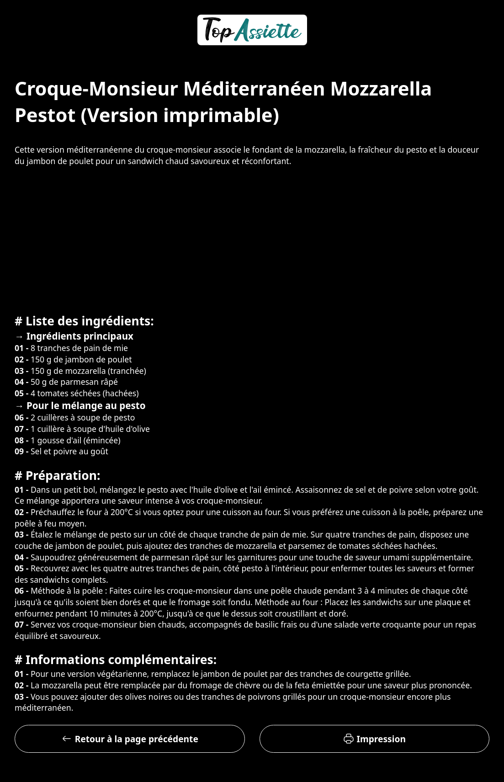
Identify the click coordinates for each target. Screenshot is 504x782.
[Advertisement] (252, 239)
